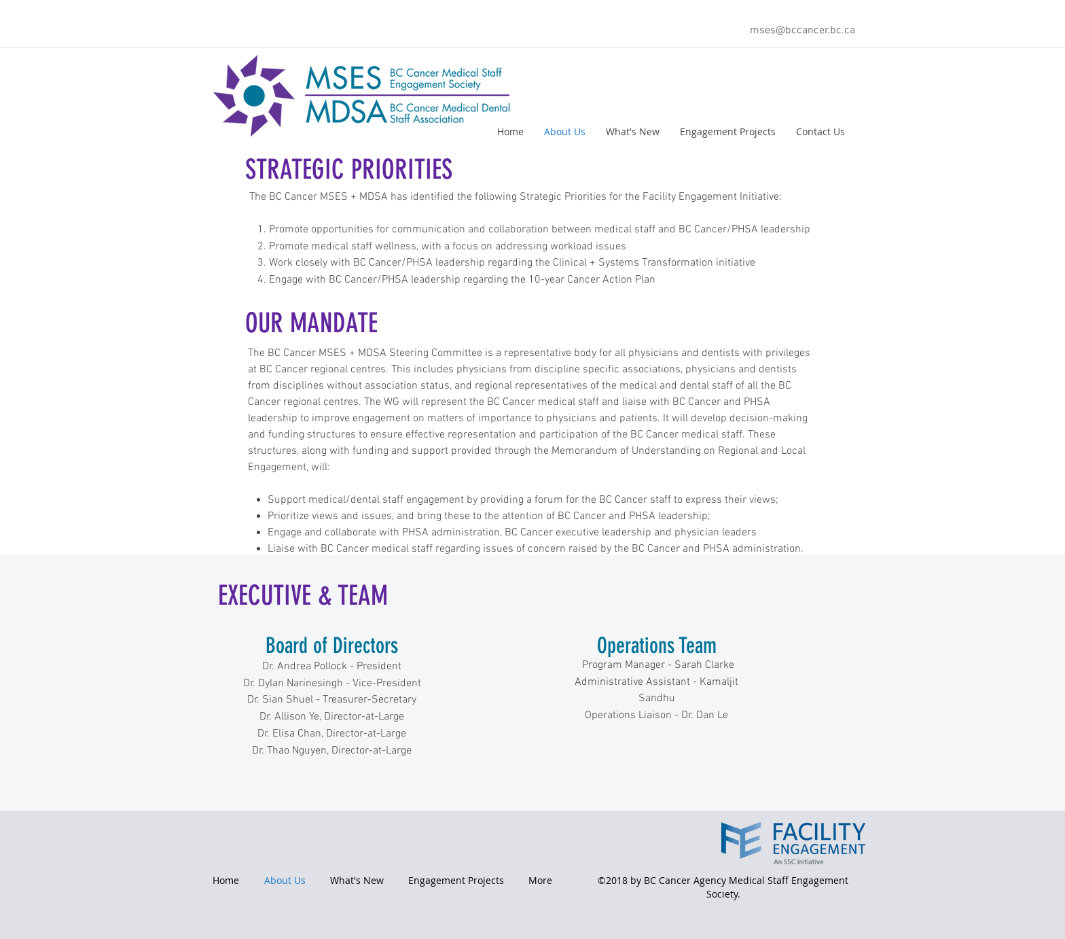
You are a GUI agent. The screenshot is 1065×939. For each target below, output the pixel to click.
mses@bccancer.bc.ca (802, 30)
